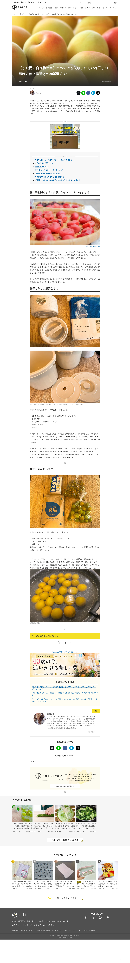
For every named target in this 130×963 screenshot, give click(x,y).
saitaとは (51, 953)
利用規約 (48, 959)
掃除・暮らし (73, 8)
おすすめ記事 (40, 959)
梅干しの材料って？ (42, 167)
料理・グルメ (85, 8)
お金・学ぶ (96, 8)
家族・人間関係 (60, 8)
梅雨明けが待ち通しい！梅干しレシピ (48, 170)
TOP (14, 14)
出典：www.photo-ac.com (93, 246)
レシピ (34, 790)
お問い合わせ (16, 959)
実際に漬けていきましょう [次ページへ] (50, 664)
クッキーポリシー (84, 959)
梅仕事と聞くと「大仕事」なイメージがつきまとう (53, 160)
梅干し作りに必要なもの (44, 163)
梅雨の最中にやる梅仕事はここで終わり (49, 177)
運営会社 (92, 959)
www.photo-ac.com (106, 81)
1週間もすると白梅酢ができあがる (47, 173)
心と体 (105, 8)
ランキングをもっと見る (66, 926)
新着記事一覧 (39, 953)
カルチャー (114, 8)
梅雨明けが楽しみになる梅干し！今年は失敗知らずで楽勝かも (57, 180)
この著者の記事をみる (90, 760)
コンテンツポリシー (57, 959)
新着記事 (49, 8)
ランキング (40, 8)
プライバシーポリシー (71, 959)
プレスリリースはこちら (28, 959)
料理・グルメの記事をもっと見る (65, 868)
